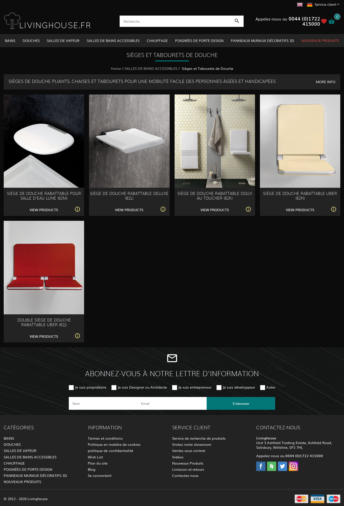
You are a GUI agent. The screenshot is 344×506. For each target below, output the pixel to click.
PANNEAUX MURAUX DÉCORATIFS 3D (262, 40)
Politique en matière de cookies (114, 444)
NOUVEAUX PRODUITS (320, 40)
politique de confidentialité (110, 450)
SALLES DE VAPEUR (63, 40)
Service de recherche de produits (199, 438)
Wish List (95, 456)
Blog (91, 469)
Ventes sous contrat (188, 450)
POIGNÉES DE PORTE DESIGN (199, 40)
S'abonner (241, 403)
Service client (325, 4)
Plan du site (98, 463)
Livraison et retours (188, 469)
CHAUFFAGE (157, 40)
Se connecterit (99, 475)
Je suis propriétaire (90, 387)
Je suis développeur (239, 387)
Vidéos (177, 456)
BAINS (10, 40)
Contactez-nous (185, 475)
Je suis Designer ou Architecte (142, 387)
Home (116, 68)
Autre (270, 387)
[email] (171, 403)
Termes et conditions (105, 438)
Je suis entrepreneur (194, 387)
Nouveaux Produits (187, 463)
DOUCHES (31, 40)
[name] (103, 403)
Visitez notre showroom (191, 444)
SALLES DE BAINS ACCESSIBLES (113, 40)
